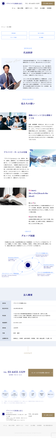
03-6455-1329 (18, 324)
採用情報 (49, 8)
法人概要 (42, 8)
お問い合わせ (48, 3)
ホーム (13, 8)
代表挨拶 (13, 33)
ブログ (36, 8)
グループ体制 (13, 38)
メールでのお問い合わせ (41, 374)
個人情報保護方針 (48, 427)
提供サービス (29, 8)
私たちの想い (41, 33)
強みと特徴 (20, 8)
